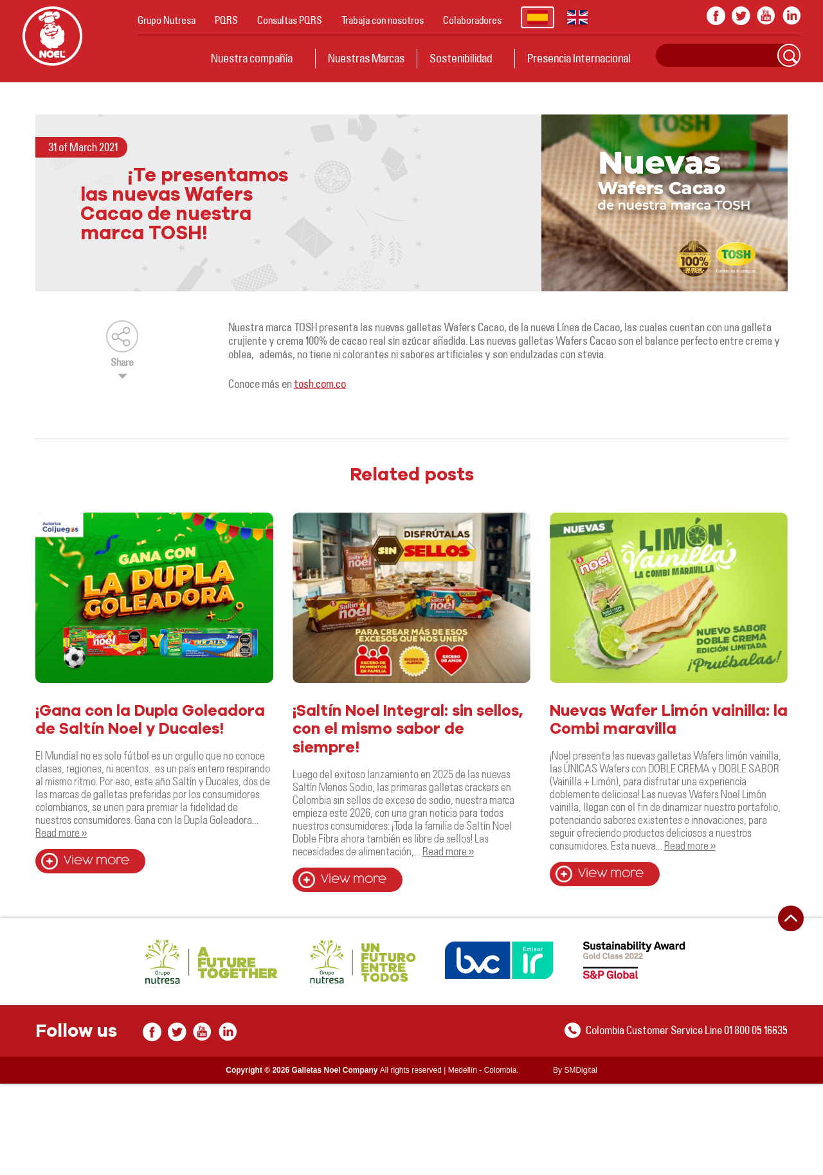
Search (788, 55)
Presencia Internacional (579, 58)
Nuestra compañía (252, 58)
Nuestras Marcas (366, 58)
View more (96, 860)
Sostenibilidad (461, 58)
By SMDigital (575, 1070)
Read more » (61, 832)
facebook (716, 15)
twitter (741, 15)
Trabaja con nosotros (382, 20)
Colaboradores (472, 20)
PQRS (226, 20)
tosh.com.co (320, 383)
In (791, 15)
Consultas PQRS (289, 20)
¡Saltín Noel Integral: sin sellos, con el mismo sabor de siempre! (408, 730)
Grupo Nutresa (166, 20)
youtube (766, 15)
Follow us (76, 1032)
